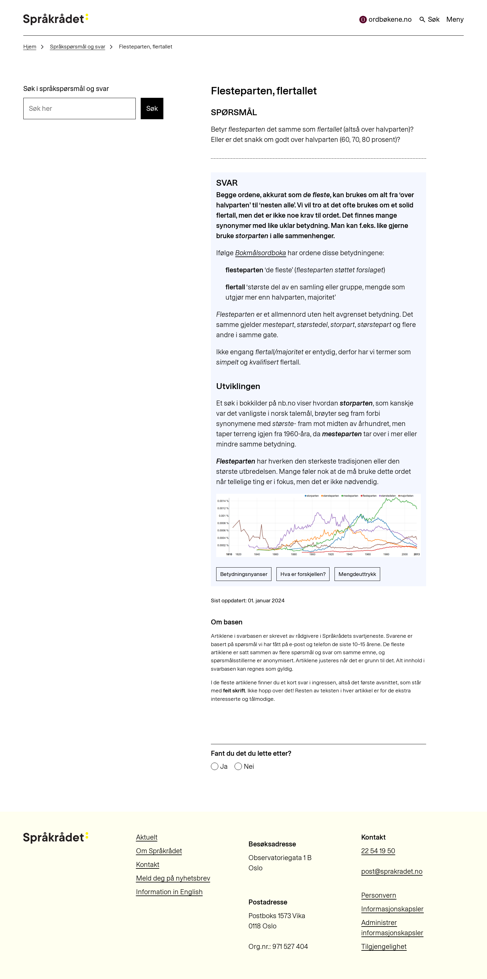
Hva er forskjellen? (302, 574)
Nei (249, 766)
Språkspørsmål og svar (77, 46)
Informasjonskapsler (392, 909)
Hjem (29, 46)
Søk (429, 19)
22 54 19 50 (378, 851)
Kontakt (147, 864)
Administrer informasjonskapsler (392, 927)
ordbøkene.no (385, 19)
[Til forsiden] (55, 19)
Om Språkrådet (159, 851)
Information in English (169, 892)
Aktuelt (146, 837)
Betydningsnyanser (243, 574)
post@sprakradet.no (391, 871)
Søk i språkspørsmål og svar (66, 89)
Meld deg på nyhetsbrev (173, 878)
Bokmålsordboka (260, 253)
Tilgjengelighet (384, 946)
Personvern (378, 895)
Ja (224, 766)
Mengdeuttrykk (357, 574)
